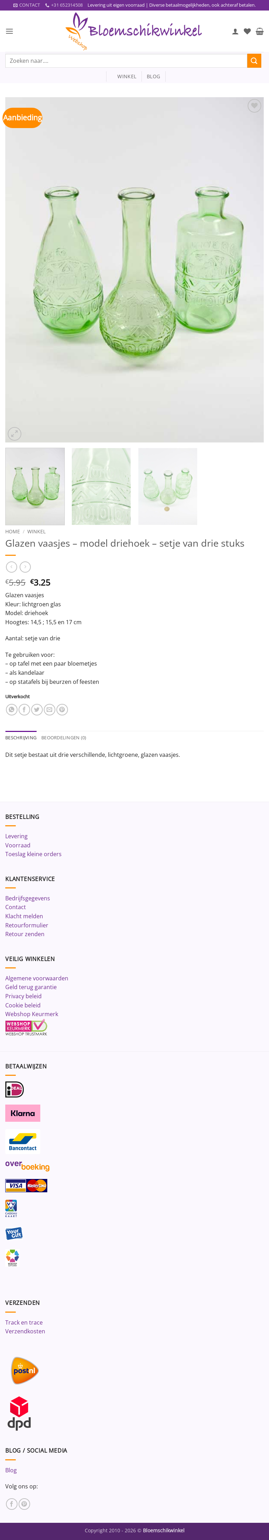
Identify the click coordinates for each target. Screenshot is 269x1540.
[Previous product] (25, 567)
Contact (15, 907)
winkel (123, 76)
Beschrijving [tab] (20, 738)
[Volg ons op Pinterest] (24, 1504)
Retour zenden (24, 934)
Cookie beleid (23, 1005)
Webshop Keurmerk (31, 1014)
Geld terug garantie (31, 987)
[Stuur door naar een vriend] (49, 710)
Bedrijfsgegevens (27, 898)
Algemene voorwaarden (36, 978)
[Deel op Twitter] (37, 710)
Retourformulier (26, 925)
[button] (9, 31)
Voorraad (17, 845)
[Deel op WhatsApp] (12, 710)
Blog (11, 1470)
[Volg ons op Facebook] (12, 1504)
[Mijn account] (235, 31)
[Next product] (11, 567)
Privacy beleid (23, 996)
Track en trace (24, 1322)
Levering (16, 836)
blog (153, 76)
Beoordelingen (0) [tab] (63, 738)
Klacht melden (24, 916)
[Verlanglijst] (247, 31)
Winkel (36, 531)
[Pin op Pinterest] (62, 710)
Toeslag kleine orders (33, 854)
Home (12, 531)
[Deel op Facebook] (24, 710)
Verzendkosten (25, 1331)
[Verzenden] (254, 61)
